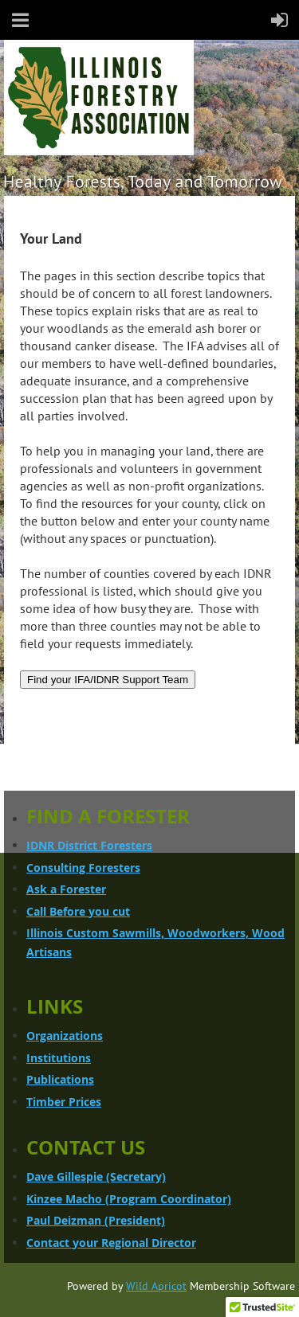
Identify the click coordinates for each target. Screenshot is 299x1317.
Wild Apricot (156, 1286)
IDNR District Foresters (89, 845)
